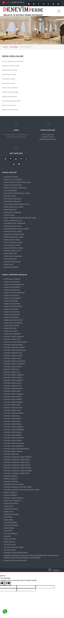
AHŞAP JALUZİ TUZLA (11, 331)
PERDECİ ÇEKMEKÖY (11, 479)
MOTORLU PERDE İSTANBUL (13, 345)
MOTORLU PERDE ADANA (12, 397)
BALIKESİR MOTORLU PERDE (13, 248)
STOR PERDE (8, 517)
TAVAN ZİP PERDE (10, 539)
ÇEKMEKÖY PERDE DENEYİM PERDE (16, 553)
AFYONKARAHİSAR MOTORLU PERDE (16, 229)
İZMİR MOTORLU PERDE (12, 240)
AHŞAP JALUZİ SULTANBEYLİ (13, 323)
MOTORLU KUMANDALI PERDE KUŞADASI (18, 471)
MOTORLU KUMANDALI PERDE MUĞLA (17, 460)
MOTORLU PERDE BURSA (12, 421)
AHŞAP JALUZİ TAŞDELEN (12, 501)
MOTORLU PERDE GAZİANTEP (14, 438)
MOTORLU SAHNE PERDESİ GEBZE (15, 342)
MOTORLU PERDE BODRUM (13, 388)
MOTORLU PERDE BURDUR (13, 440)
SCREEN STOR (8, 512)
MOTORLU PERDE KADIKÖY (13, 353)
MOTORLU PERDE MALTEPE (13, 356)
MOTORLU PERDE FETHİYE (13, 386)
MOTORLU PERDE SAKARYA (13, 451)
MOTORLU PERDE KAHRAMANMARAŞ (16, 449)
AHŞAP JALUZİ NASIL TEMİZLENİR (15, 188)
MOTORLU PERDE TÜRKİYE (13, 377)
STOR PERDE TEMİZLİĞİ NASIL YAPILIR (16, 204)
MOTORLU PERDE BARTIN (12, 419)
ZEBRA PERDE (8, 520)
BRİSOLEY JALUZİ (9, 542)
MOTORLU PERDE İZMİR (12, 405)
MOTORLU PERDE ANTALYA (13, 408)
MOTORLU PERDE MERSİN (12, 435)
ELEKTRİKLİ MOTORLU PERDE (14, 484)
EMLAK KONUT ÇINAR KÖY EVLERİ (15, 560)
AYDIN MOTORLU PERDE (12, 245)
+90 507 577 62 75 (17, 2)
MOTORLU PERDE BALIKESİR (13, 413)
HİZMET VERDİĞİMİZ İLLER (13, 221)
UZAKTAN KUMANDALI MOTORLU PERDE (18, 487)
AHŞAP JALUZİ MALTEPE (12, 315)
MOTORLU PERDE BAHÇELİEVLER (15, 350)
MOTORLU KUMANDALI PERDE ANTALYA (17, 468)
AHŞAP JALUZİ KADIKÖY (12, 312)
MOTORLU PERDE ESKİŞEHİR (13, 427)
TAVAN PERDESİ (9, 528)
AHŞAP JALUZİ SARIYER (11, 326)
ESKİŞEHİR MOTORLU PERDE (13, 237)
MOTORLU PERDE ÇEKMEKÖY (14, 337)
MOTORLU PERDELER (11, 267)
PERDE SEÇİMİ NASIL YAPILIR (13, 207)
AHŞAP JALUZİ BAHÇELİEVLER (14, 284)
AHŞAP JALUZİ (8, 264)
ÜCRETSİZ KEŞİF (9, 215)
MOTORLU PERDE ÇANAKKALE (14, 443)
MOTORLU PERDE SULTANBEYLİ (14, 364)
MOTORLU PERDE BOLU (12, 416)
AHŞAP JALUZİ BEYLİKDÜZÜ (13, 306)
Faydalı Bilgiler (14, 47)
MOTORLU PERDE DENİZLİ (13, 424)
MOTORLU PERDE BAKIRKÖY (13, 380)
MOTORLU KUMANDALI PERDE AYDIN (16, 462)
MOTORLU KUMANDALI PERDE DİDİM (16, 473)
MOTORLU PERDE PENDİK (12, 358)
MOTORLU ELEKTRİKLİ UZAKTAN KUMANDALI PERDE (21, 490)
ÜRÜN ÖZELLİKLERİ (10, 253)
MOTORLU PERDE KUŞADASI (13, 394)
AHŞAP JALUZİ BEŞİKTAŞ (12, 290)
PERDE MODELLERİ (10, 210)
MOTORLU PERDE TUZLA (12, 372)
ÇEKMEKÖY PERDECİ (11, 476)
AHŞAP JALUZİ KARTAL (11, 309)
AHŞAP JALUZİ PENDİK (11, 317)
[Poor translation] (7, 583)
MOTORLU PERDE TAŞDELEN (13, 498)
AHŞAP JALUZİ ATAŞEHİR (12, 279)
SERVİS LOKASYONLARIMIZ (13, 256)
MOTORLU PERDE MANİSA (13, 432)
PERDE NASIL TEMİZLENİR (12, 212)
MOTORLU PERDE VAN (11, 454)
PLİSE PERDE (8, 531)
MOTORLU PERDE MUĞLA (12, 383)
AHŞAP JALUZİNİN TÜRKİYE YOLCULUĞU (17, 182)
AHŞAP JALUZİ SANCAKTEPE (13, 320)
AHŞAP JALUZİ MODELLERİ (13, 185)
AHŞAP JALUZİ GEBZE (11, 301)
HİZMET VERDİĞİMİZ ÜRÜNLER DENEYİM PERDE (20, 218)
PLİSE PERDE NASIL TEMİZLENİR (14, 223)
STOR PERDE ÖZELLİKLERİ (12, 199)
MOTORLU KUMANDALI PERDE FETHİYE (17, 465)
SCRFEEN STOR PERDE (11, 514)
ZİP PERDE (7, 536)
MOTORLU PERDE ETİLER (12, 339)
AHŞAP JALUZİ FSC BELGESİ (13, 180)
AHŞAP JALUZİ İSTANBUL (12, 304)
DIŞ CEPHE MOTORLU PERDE (13, 547)
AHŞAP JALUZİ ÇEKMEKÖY (12, 298)
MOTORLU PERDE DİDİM (12, 391)
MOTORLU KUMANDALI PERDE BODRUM (17, 457)
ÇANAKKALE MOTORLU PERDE (14, 234)
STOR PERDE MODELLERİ (12, 201)
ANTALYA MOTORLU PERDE (13, 242)
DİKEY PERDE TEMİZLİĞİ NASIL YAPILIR (17, 193)
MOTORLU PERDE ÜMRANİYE (14, 375)
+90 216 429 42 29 (48, 135)
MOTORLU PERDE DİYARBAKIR (14, 430)
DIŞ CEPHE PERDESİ (10, 191)
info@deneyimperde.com (47, 139)
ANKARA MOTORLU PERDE (13, 231)
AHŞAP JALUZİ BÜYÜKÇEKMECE (14, 293)
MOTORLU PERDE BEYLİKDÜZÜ (14, 347)
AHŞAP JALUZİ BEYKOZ (11, 295)
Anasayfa (5, 47)
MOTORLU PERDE (10, 196)
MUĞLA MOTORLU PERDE (12, 226)
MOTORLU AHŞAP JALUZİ (12, 251)
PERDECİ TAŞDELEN (10, 492)
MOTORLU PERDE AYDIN (12, 410)
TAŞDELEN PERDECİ (10, 495)
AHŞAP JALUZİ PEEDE (11, 509)
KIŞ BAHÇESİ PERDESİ (11, 177)
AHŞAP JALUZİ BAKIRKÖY (12, 287)
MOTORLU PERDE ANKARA (13, 399)
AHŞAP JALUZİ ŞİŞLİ (10, 328)
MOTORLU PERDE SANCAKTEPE (14, 361)
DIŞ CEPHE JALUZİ (10, 544)
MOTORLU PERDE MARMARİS (14, 446)
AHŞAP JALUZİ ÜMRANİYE (12, 334)
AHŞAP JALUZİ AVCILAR (11, 282)
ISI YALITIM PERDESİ (10, 534)
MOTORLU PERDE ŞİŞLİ (11, 369)
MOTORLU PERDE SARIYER (13, 367)
